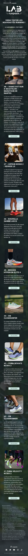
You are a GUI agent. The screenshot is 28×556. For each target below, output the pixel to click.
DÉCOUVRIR (14, 136)
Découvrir (14, 335)
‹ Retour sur (10, 3)
